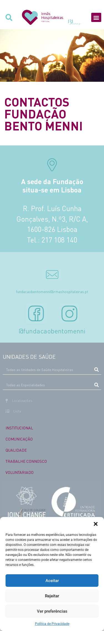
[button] (95, 524)
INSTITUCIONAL (19, 427)
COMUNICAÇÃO (19, 438)
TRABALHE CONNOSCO (26, 461)
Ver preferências (52, 611)
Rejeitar (52, 595)
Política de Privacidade (52, 624)
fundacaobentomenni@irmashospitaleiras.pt (52, 291)
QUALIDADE (16, 449)
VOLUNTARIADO (20, 472)
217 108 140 (59, 239)
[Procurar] (96, 369)
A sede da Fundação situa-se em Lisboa (52, 185)
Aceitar (52, 580)
